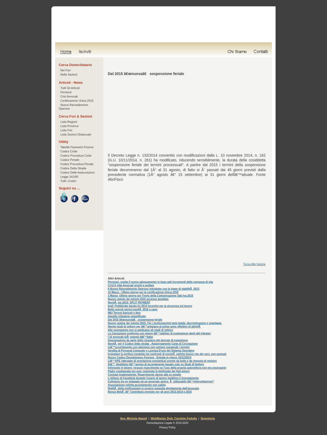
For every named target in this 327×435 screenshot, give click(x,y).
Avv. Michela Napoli (133, 418)
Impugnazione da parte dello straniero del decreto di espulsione (148, 340)
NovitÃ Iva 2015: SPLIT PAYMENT (129, 302)
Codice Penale (69, 159)
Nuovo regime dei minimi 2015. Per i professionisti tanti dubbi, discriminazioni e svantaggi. (165, 323)
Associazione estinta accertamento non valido (137, 384)
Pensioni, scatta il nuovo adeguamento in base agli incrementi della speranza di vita (160, 281)
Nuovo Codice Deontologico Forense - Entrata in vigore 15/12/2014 (149, 357)
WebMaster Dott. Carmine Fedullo (174, 418)
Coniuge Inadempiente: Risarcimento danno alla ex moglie (144, 374)
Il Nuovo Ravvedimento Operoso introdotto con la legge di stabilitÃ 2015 (153, 288)
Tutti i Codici (68, 181)
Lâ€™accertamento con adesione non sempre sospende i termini (149, 347)
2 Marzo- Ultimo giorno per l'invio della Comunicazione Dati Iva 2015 (150, 295)
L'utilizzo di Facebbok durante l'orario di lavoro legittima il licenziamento (153, 378)
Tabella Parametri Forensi (76, 147)
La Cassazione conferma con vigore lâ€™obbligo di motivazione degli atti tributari (159, 333)
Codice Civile (68, 151)
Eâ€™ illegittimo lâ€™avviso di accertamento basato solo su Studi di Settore (156, 364)
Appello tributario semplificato (127, 316)
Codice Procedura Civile (76, 155)
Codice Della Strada (73, 168)
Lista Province (69, 126)
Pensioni (65, 92)
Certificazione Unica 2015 (76, 100)
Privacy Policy (167, 427)
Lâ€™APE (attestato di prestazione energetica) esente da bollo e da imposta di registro (162, 360)
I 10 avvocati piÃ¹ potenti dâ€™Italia (130, 336)
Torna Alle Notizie (254, 264)
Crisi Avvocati (69, 96)
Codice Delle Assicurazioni (77, 172)
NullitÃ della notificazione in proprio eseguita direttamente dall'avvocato (153, 388)
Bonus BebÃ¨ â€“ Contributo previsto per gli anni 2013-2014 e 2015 (150, 391)
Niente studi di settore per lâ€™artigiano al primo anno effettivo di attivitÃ (154, 326)
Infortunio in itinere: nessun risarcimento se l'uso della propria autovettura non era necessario (167, 367)
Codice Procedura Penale (76, 164)
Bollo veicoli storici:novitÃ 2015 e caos (132, 309)
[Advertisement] (187, 116)
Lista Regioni (68, 121)
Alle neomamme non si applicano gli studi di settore (140, 330)
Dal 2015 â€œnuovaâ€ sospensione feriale (135, 319)
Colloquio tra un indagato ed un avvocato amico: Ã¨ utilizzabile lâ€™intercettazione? (161, 381)
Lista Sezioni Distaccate (75, 134)
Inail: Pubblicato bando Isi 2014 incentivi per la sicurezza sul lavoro (150, 306)
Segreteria (208, 418)
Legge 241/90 (69, 176)
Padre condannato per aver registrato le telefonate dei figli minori (149, 371)
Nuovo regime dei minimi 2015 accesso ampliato (138, 299)
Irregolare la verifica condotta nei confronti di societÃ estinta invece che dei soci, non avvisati (167, 354)
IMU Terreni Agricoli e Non (124, 312)
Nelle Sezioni (68, 74)
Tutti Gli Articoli (70, 88)
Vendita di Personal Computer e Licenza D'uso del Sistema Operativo (151, 350)
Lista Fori (66, 130)
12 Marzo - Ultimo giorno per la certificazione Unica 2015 (143, 292)
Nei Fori (65, 70)
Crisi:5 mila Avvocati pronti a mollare (131, 285)
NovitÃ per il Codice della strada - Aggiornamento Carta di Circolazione (153, 343)
